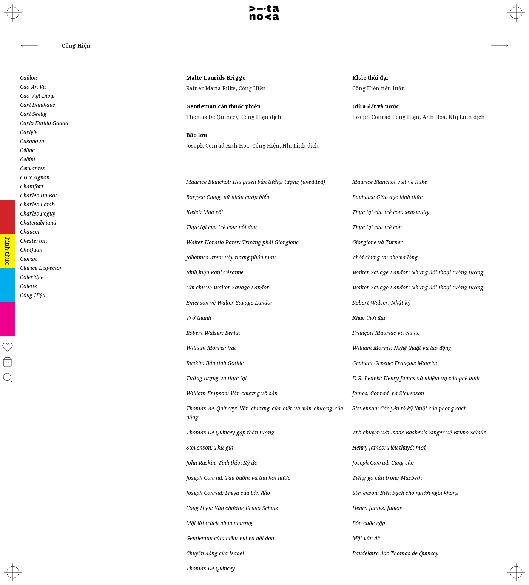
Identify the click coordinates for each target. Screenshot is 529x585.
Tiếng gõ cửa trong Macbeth (387, 477)
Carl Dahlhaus (37, 104)
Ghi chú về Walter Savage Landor (227, 287)
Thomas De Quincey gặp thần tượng (230, 432)
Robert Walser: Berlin (213, 332)
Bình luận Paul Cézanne (215, 272)
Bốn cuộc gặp (368, 522)
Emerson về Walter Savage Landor (229, 302)
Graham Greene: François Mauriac (395, 362)
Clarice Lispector (41, 267)
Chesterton (33, 240)
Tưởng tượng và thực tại (216, 378)
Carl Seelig (33, 113)
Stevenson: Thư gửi (209, 447)
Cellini (27, 159)
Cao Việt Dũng (37, 95)
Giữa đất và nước (375, 106)
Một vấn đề (366, 538)
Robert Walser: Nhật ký (381, 302)
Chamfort (31, 186)
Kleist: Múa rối (204, 212)
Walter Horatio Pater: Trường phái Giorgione (242, 242)
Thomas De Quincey (210, 568)
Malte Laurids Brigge (216, 77)
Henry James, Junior (377, 507)
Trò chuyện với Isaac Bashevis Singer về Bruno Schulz (419, 432)
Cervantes (32, 168)
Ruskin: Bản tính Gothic (215, 362)
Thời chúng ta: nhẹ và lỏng (385, 257)
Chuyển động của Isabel (215, 553)
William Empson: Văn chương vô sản (232, 393)
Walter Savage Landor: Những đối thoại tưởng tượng (417, 272)
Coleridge (31, 276)
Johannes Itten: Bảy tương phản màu (231, 257)
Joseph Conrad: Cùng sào (383, 462)
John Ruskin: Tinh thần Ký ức (221, 462)
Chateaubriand (38, 222)
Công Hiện (32, 295)
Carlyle (28, 131)
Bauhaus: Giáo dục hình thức (387, 196)
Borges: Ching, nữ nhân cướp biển (227, 196)
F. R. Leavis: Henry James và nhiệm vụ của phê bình (416, 378)
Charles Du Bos (39, 195)
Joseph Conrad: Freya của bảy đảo (228, 492)
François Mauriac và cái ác (385, 332)
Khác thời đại (370, 77)
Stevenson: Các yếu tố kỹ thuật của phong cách (409, 408)
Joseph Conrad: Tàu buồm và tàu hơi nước (238, 477)
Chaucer (30, 231)
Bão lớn (196, 135)
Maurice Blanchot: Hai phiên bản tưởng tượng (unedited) (255, 181)
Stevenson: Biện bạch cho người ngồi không (405, 492)
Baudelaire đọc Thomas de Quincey (395, 553)
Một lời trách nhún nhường (219, 522)
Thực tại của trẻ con (377, 227)
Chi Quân (31, 249)
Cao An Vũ (33, 86)
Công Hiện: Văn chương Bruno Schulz (232, 507)
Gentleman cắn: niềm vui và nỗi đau (230, 538)
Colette (28, 285)
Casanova (32, 141)
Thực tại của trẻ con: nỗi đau (221, 227)
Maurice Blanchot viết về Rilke (389, 181)
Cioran (28, 258)
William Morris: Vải (211, 347)
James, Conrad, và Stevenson (388, 393)
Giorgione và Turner (377, 242)
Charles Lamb (37, 204)
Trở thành (198, 317)
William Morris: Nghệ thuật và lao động (401, 347)
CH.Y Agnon (34, 177)
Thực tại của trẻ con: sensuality (390, 212)
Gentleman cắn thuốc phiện (223, 106)
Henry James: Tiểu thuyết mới (389, 447)
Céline (27, 150)
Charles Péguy (37, 213)
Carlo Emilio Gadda (44, 122)
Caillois (29, 77)
